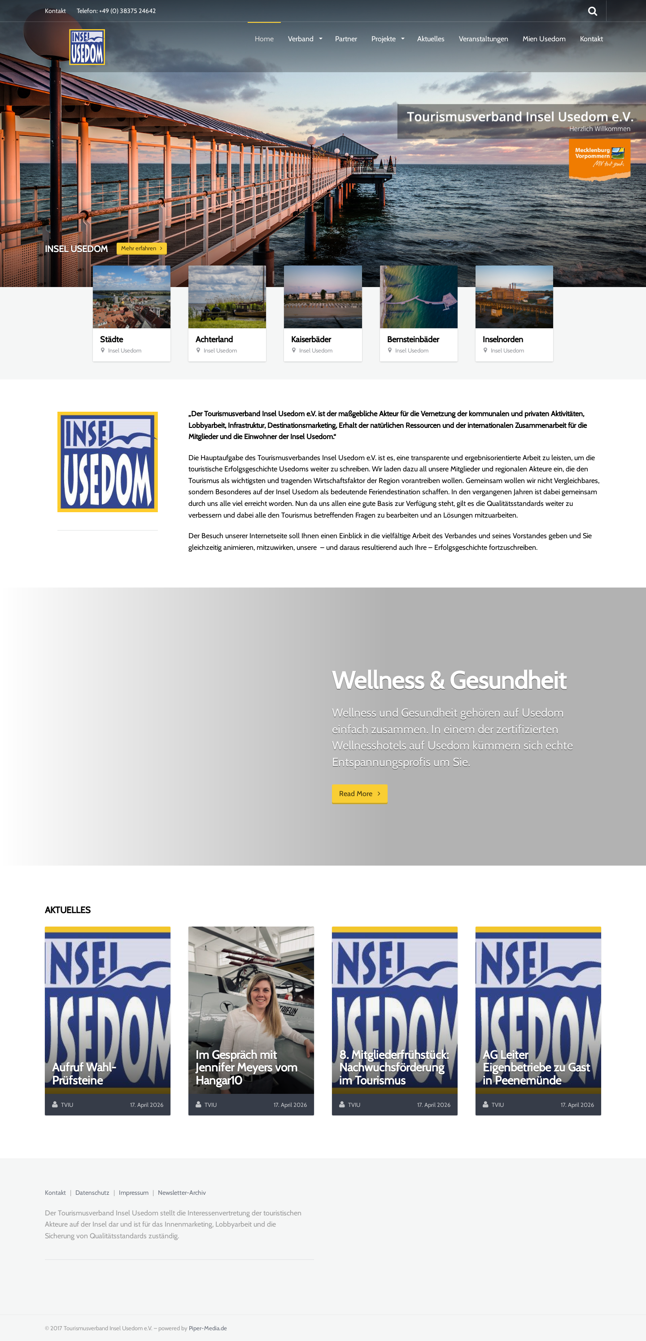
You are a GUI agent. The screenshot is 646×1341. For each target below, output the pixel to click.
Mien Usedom (544, 39)
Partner (346, 39)
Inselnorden (503, 339)
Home (264, 39)
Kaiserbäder (311, 339)
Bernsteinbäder (413, 339)
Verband (301, 39)
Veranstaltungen (483, 39)
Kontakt (55, 11)
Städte (111, 339)
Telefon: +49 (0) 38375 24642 (116, 11)
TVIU (67, 1104)
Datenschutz (92, 1193)
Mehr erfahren (141, 248)
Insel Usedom (124, 350)
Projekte (384, 39)
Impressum (133, 1193)
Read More (359, 793)
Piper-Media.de (208, 1328)
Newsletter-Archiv (182, 1193)
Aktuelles (431, 39)
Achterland (214, 339)
